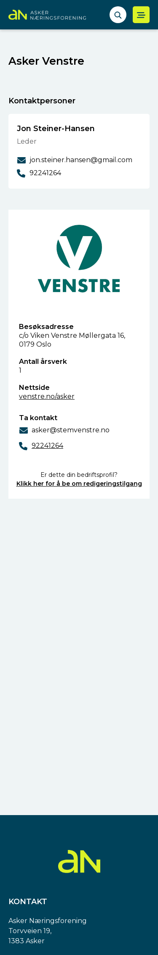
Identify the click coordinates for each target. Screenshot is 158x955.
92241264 (47, 446)
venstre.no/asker (47, 396)
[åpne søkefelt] (118, 14)
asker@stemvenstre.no (71, 430)
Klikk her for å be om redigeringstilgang (79, 483)
